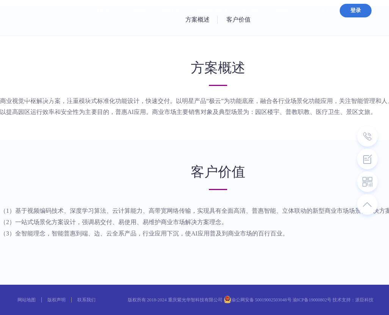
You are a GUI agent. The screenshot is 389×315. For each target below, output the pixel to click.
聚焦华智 (251, 10)
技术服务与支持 (211, 10)
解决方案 (171, 10)
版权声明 (56, 300)
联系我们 (86, 300)
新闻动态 (285, 10)
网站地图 (26, 300)
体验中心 (104, 10)
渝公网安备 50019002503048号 (261, 300)
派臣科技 (364, 300)
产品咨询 (57, 108)
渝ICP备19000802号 (312, 300)
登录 (355, 10)
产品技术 (138, 10)
